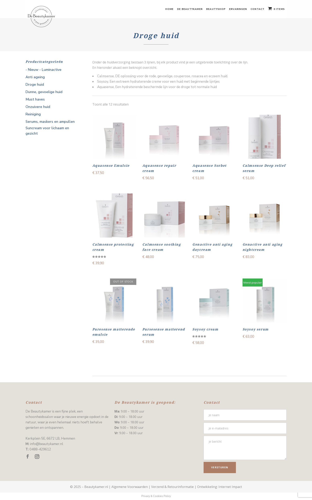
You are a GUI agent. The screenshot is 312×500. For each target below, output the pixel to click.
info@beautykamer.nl (46, 444)
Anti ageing (35, 77)
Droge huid (34, 84)
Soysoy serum (256, 329)
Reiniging (33, 114)
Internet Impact (230, 487)
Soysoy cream (205, 329)
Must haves (35, 99)
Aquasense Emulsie (110, 166)
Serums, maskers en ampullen (50, 121)
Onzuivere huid (37, 106)
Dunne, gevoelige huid (43, 91)
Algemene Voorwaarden (129, 487)
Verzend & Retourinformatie (172, 487)
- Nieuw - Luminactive (43, 69)
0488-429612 (40, 449)
